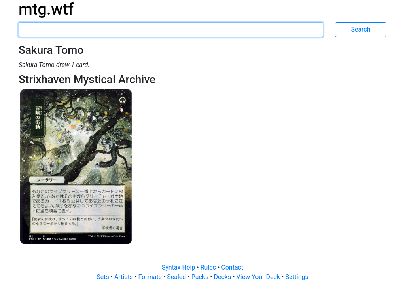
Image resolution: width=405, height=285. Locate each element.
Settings (296, 277)
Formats (150, 277)
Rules (209, 267)
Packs (200, 277)
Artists (124, 277)
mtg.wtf (46, 9)
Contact (232, 267)
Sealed (177, 277)
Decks (223, 277)
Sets (103, 277)
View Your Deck (259, 277)
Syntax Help (179, 267)
